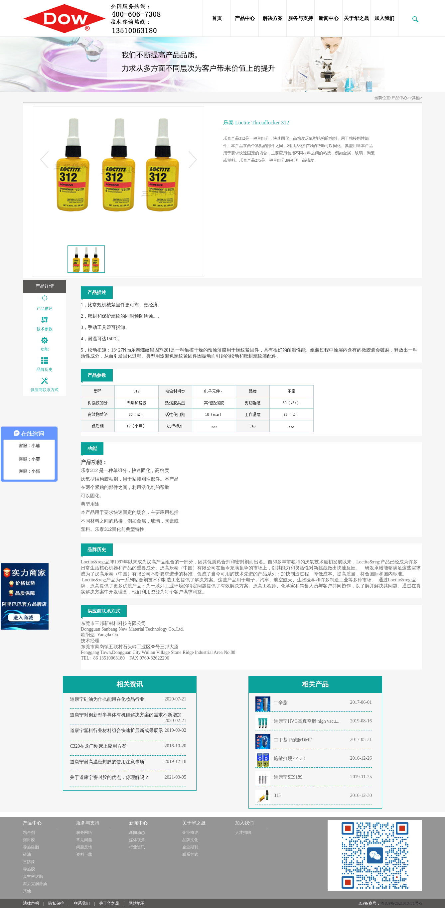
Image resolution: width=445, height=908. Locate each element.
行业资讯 (137, 847)
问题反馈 (84, 847)
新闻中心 (329, 18)
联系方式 (190, 854)
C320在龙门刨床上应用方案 (98, 746)
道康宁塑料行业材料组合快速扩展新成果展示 (116, 730)
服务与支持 (300, 18)
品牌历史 (45, 369)
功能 (45, 349)
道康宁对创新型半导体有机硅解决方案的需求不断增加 (126, 714)
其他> (417, 97)
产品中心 (245, 18)
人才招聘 (243, 832)
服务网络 (84, 832)
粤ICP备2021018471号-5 (401, 903)
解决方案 (273, 18)
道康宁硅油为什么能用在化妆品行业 (107, 699)
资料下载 (84, 854)
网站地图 (137, 903)
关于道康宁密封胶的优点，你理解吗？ (109, 777)
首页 (217, 18)
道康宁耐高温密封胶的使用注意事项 (107, 761)
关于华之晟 (356, 18)
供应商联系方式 (45, 389)
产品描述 (45, 308)
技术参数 (45, 329)
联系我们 (82, 903)
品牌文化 (190, 839)
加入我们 (384, 18)
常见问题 (84, 839)
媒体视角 (137, 839)
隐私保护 (56, 903)
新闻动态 (137, 832)
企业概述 (190, 832)
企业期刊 (190, 847)
